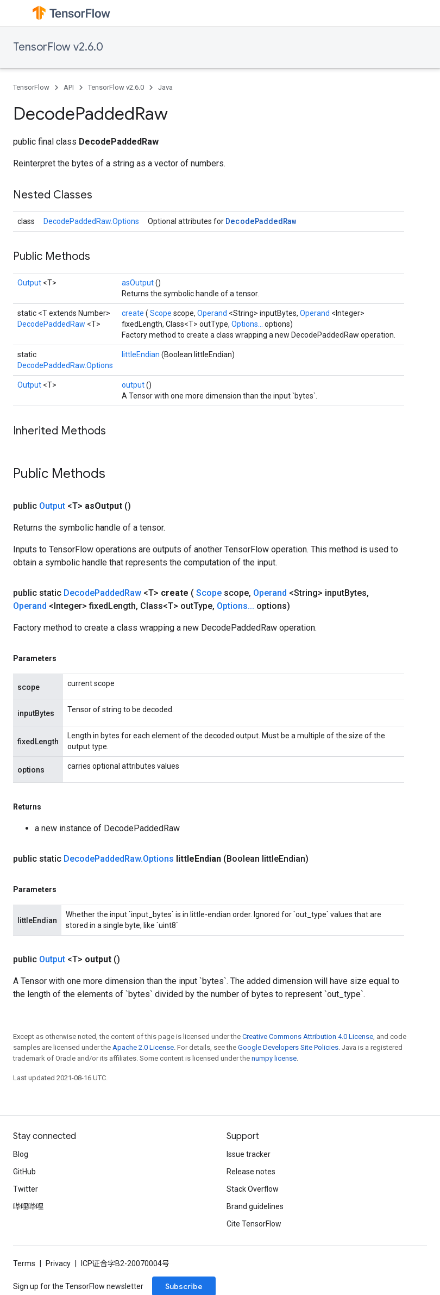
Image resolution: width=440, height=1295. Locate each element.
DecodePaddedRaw (260, 221)
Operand (213, 313)
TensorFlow (31, 87)
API (69, 87)
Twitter (25, 1189)
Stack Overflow (253, 1189)
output (134, 385)
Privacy (58, 1263)
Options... (248, 324)
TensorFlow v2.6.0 (58, 47)
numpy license (274, 1058)
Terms (24, 1263)
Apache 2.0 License (143, 1047)
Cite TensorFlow (254, 1223)
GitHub (24, 1171)
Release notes (251, 1171)
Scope (161, 313)
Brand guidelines (255, 1206)
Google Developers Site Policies (288, 1047)
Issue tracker (249, 1154)
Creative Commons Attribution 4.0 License (307, 1036)
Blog (20, 1154)
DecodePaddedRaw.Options (91, 221)
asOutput (138, 282)
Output (30, 282)
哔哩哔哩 (28, 1206)
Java (165, 87)
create (134, 313)
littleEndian (141, 354)
